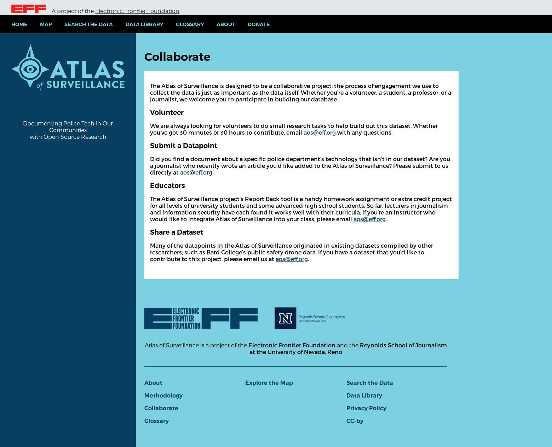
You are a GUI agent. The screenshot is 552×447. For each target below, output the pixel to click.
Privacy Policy (366, 408)
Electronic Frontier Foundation (137, 10)
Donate (259, 24)
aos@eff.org (320, 132)
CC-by (354, 421)
